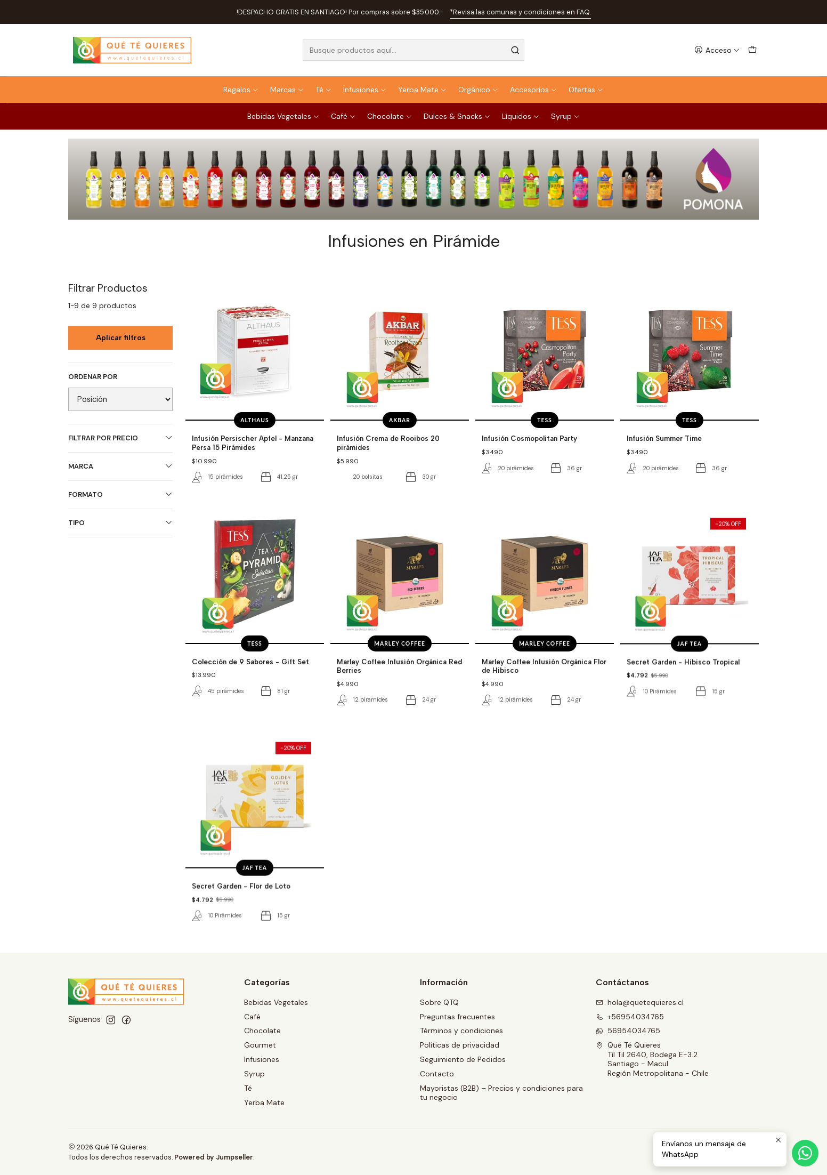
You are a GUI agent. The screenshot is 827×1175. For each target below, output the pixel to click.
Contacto (437, 1074)
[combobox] (413, 50)
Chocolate (389, 116)
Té (323, 89)
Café (343, 116)
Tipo (120, 522)
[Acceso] (717, 50)
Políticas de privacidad (459, 1045)
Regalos (241, 89)
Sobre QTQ (439, 1002)
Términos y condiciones (461, 1030)
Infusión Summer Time (664, 438)
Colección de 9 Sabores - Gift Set (250, 707)
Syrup (565, 116)
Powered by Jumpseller (213, 1157)
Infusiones (365, 89)
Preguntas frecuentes (457, 1016)
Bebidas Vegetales (283, 116)
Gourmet (260, 1045)
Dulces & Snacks (457, 116)
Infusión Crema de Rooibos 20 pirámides (388, 443)
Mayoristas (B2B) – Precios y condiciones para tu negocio (501, 1092)
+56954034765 (630, 1016)
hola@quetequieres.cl (640, 1002)
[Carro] (752, 50)
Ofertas (586, 89)
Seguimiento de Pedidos (463, 1059)
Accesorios (533, 89)
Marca (120, 466)
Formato (120, 494)
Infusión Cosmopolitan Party (529, 438)
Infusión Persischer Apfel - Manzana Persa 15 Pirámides (252, 443)
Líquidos (521, 116)
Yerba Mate (422, 89)
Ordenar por (92, 377)
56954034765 (628, 1030)
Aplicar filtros (120, 337)
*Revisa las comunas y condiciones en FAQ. (520, 12)
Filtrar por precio (120, 437)
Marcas (287, 89)
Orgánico (478, 89)
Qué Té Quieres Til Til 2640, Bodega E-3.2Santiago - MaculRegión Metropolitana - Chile (652, 1059)
